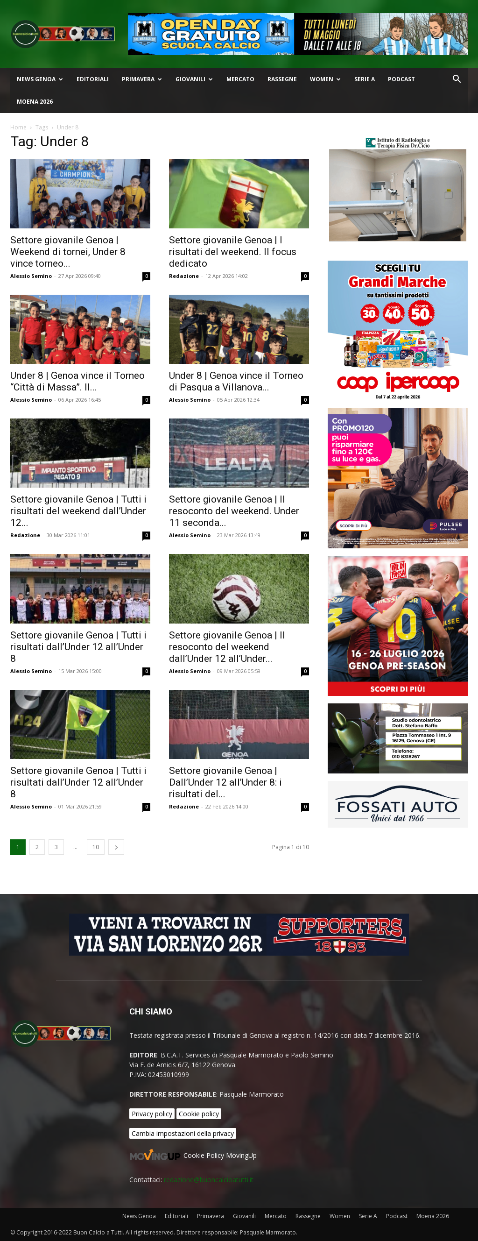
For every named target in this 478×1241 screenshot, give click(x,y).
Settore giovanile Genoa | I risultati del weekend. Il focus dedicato (232, 251)
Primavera (142, 79)
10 (95, 847)
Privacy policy (152, 1113)
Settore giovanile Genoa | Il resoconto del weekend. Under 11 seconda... (234, 511)
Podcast (401, 79)
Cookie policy (199, 1113)
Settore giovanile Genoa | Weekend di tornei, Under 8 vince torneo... (68, 251)
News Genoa (40, 79)
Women (325, 79)
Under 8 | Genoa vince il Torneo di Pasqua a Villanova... (236, 381)
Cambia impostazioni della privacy (183, 1133)
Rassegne (282, 79)
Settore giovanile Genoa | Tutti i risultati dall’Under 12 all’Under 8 (78, 647)
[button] (456, 80)
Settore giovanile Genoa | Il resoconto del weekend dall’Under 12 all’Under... (227, 647)
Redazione (184, 275)
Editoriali (93, 79)
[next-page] (116, 847)
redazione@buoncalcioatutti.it (208, 1179)
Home (18, 127)
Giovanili (194, 79)
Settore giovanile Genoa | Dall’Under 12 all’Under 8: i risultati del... (225, 782)
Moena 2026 (35, 102)
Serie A (364, 79)
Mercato (240, 79)
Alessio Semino (31, 275)
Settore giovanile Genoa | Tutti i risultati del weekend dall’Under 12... (78, 511)
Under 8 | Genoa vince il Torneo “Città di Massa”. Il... (77, 381)
